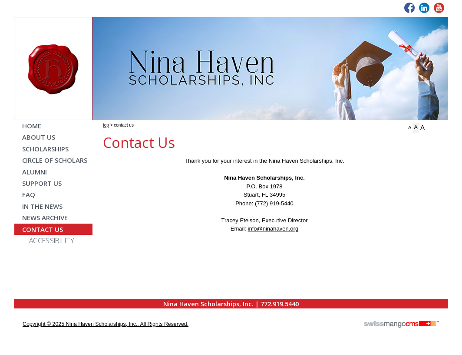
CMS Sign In (19, 299)
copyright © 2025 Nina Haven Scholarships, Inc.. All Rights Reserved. (105, 324)
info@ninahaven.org (273, 228)
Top (106, 125)
